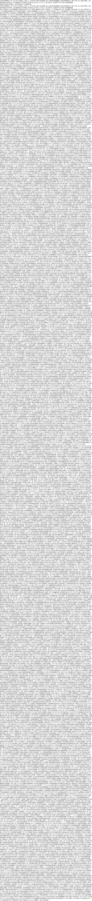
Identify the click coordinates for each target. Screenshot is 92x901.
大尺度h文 (15, 237)
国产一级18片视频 (80, 474)
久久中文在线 (54, 755)
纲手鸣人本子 (20, 147)
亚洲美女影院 (61, 228)
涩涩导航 (77, 717)
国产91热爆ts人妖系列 (30, 114)
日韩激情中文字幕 (49, 432)
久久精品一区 (18, 126)
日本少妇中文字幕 (72, 178)
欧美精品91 (31, 141)
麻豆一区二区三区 (75, 364)
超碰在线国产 (81, 467)
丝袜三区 (72, 101)
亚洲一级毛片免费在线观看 (74, 112)
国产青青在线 (58, 134)
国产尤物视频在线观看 (46, 70)
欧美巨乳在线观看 (54, 23)
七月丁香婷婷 (12, 498)
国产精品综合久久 (40, 72)
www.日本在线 (59, 536)
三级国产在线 (4, 655)
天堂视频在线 (82, 216)
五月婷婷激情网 (84, 569)
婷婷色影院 (49, 93)
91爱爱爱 (74, 49)
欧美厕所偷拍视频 (39, 862)
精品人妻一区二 (10, 479)
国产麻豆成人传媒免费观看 (42, 308)
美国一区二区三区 (16, 91)
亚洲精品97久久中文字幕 (30, 281)
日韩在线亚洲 (64, 194)
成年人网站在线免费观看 (30, 199)
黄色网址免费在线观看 (68, 105)
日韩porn (3, 708)
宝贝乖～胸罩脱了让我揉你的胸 (37, 658)
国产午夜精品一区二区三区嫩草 (73, 345)
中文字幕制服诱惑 (25, 679)
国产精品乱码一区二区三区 (69, 712)
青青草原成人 (26, 178)
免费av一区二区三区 (30, 23)
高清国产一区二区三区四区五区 (25, 140)
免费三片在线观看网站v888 (48, 225)
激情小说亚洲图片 (76, 832)
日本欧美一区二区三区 (40, 89)
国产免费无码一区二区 (82, 161)
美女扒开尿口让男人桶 (57, 51)
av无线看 (28, 289)
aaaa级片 (79, 524)
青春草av (66, 794)
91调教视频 (85, 660)
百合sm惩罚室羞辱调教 (31, 361)
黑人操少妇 (34, 178)
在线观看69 (32, 37)
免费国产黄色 (86, 536)
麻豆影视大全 (53, 206)
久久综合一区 (22, 601)
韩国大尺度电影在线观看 (63, 427)
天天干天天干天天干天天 (50, 792)
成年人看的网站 (31, 834)
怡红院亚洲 (16, 510)
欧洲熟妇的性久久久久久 (70, 56)
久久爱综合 (78, 194)
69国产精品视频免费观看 (8, 315)
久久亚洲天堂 (59, 96)
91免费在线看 (78, 545)
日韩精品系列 (6, 816)
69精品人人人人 (69, 795)
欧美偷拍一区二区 (43, 355)
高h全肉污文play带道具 (82, 190)
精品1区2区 (63, 526)
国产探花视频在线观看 (75, 811)
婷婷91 (73, 128)
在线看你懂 (40, 14)
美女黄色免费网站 (72, 696)
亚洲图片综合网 (39, 773)
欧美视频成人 (21, 68)
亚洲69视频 (22, 291)
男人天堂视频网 (58, 547)
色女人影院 (36, 623)
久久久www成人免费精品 (29, 368)
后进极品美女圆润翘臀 (71, 96)
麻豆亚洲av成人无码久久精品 (9, 121)
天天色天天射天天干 (15, 688)
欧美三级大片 (49, 261)
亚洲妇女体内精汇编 (34, 860)
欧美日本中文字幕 (53, 30)
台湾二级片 (58, 668)
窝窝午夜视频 (15, 576)
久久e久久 (64, 341)
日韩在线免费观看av (38, 307)
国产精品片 (63, 355)
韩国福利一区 (72, 868)
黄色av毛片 (8, 604)
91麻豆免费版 (52, 181)
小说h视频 (25, 37)
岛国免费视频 (45, 611)
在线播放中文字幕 (58, 472)
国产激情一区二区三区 (64, 352)
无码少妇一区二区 (37, 528)
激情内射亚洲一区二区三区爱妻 (31, 272)
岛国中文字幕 (61, 455)
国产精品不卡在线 (17, 562)
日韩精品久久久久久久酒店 (79, 30)
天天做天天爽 (48, 879)
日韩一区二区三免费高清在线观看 (12, 51)
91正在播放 (36, 524)
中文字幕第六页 (40, 100)
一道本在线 (30, 507)
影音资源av (81, 766)
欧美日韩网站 (79, 122)
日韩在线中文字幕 (83, 13)
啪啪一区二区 (78, 540)
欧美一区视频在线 (6, 267)
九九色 (46, 672)
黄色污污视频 (28, 665)
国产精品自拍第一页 (50, 352)
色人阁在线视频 (18, 23)
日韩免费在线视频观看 (85, 256)
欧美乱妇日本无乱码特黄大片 (42, 253)
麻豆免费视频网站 (33, 446)
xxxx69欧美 (73, 507)
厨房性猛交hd (38, 437)
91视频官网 (28, 616)
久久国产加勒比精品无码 (69, 147)
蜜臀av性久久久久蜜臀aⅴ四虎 (36, 568)
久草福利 (71, 616)
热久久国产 (59, 117)
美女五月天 (18, 729)
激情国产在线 (6, 204)
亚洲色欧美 (39, 301)
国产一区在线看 (18, 282)
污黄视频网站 (54, 178)
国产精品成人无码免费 (64, 543)
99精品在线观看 (87, 719)
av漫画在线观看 (79, 121)
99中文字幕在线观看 (48, 117)
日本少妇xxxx (74, 347)
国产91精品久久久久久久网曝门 (74, 359)
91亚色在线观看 (44, 731)
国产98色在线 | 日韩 (57, 385)
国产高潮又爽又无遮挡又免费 (29, 383)
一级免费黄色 (51, 804)
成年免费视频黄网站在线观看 (14, 710)
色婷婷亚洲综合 (39, 571)
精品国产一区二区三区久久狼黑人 (50, 642)
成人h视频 (23, 122)
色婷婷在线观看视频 (61, 465)
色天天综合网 (12, 56)
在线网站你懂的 (15, 615)
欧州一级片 (7, 769)
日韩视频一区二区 (18, 70)
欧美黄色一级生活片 (43, 411)
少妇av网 (75, 667)
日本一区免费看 (66, 9)
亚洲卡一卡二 (15, 806)
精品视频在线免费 (66, 660)
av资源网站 (24, 145)
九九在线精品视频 (40, 439)
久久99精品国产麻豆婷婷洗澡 (57, 141)
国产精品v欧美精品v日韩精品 (75, 308)
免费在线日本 (56, 514)
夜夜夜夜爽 (10, 86)
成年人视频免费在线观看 (16, 128)
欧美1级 (63, 23)
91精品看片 (74, 728)
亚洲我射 (81, 399)
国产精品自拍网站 (10, 93)
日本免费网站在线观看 (35, 670)
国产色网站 (60, 166)
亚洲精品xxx (66, 453)
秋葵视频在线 (22, 341)
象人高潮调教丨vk (46, 27)
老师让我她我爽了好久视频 (25, 110)
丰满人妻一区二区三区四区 (19, 48)
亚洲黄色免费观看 (76, 301)
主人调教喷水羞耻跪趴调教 (12, 77)
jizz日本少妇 (74, 11)
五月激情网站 (54, 114)
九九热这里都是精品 (53, 16)
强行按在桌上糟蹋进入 (40, 134)
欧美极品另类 (15, 679)
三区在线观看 (9, 535)
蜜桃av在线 (20, 564)
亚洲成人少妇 (50, 668)
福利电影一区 (57, 827)
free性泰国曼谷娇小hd (58, 322)
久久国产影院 (65, 451)
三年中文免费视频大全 (51, 67)
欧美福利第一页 (7, 35)
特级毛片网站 (13, 446)
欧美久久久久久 (68, 585)
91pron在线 (83, 126)
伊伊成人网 (74, 265)
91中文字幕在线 (21, 747)
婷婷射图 (74, 114)
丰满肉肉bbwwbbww (62, 538)
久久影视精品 (60, 112)
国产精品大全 (30, 82)
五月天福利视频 (17, 348)
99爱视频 (27, 265)
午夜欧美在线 (84, 437)
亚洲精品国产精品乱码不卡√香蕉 (53, 437)
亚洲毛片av (64, 856)
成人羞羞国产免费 (12, 168)
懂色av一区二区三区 (66, 331)
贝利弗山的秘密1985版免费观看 (25, 61)
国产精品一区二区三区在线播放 (53, 835)
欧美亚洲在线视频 (18, 444)
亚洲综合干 (12, 568)
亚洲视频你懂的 (15, 79)
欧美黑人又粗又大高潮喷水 (53, 288)
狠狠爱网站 (30, 747)
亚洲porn (8, 216)
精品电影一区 (71, 37)
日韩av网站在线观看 (15, 214)
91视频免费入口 (85, 241)
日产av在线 (10, 896)
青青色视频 (37, 510)
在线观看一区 (14, 124)
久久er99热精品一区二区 (76, 199)
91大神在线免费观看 (82, 439)
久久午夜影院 (23, 121)
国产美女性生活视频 (83, 21)
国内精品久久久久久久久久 (60, 312)
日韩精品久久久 (23, 155)
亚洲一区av (82, 731)
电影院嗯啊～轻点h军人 (54, 48)
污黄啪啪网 (4, 108)
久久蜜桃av (64, 886)
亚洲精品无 (67, 267)
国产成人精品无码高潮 (26, 161)
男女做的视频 (48, 529)
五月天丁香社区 (62, 733)
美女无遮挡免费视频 (15, 528)
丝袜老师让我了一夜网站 (48, 228)
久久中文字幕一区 (39, 148)
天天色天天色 (69, 270)
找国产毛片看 (59, 237)
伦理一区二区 (71, 84)
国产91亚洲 (80, 18)
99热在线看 (48, 340)
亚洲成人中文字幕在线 (69, 21)
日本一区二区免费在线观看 (36, 246)
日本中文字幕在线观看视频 (63, 204)
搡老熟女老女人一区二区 (30, 489)
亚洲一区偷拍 (37, 421)
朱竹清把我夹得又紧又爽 (35, 121)
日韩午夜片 (23, 708)
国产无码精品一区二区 (85, 239)
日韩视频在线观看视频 (16, 251)
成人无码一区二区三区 (64, 181)
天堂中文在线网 (87, 314)
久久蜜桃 (34, 771)
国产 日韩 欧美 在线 (15, 235)
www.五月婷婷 (28, 710)
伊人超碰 (45, 448)
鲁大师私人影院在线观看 (28, 275)
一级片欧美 (20, 279)
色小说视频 (11, 60)
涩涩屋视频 (82, 174)
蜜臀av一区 (37, 507)
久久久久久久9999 (79, 851)
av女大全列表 (25, 395)
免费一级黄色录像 (41, 141)
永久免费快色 (70, 39)
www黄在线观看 (7, 340)
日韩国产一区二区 (79, 270)
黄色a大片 (85, 656)
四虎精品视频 (36, 463)
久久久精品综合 (76, 611)
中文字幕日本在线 (43, 114)
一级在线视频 (41, 214)
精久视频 (8, 223)
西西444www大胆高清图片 (45, 482)
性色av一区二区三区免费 (16, 533)
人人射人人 (27, 484)
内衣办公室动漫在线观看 (23, 190)
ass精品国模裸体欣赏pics (37, 56)
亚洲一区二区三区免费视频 (46, 155)
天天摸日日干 (8, 256)
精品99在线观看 (44, 178)
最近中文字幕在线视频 (42, 675)
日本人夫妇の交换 (61, 86)
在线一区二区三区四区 (85, 361)
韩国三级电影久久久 (12, 708)
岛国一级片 (68, 496)
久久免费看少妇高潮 (72, 152)
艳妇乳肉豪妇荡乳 (60, 150)
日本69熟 (86, 597)
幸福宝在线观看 (39, 110)
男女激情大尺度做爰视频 (37, 468)
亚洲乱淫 (33, 301)
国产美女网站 (26, 211)
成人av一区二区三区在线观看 (71, 432)
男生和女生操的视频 (38, 35)
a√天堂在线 (65, 293)
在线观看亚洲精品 (25, 404)
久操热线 (16, 491)
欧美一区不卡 (38, 481)
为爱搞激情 (69, 552)
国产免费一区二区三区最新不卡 (81, 9)
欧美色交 (39, 98)
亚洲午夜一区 (51, 265)
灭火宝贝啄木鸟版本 (73, 187)
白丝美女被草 (62, 357)
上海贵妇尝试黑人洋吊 (71, 260)
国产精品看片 (45, 51)
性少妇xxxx (51, 822)
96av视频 (35, 531)
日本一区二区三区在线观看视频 (72, 738)
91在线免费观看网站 (32, 338)
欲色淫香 (17, 449)
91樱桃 (63, 634)
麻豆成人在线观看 (24, 293)
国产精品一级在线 (69, 397)
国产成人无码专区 (73, 27)
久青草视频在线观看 (39, 630)
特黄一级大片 (78, 757)
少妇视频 (50, 703)
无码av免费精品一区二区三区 (13, 174)
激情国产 (81, 529)
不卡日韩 (62, 14)
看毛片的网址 (69, 348)
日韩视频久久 (76, 448)
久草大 (71, 620)
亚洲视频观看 (35, 719)
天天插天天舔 (49, 420)
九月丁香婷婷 (35, 27)
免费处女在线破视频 (82, 827)
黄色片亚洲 (56, 606)
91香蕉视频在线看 (63, 461)
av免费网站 (64, 460)
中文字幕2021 (76, 136)
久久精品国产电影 (68, 662)
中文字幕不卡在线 (61, 439)
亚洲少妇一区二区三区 (27, 58)
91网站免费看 (20, 74)
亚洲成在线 (32, 583)
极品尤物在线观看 (5, 858)
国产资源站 (44, 662)
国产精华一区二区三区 (62, 35)
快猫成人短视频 (60, 491)
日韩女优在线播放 (73, 48)
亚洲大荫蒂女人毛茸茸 (26, 242)
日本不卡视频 (37, 117)
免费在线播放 (73, 107)
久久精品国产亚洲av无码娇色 (33, 119)
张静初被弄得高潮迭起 (73, 394)
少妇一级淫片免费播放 (27, 691)
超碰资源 (22, 675)
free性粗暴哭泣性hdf (54, 75)
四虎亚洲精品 (29, 209)
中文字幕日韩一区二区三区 (73, 625)
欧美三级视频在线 (80, 39)
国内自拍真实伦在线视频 (79, 863)
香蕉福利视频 (52, 300)
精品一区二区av (50, 21)
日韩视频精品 (78, 32)
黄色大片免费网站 (48, 96)
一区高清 (70, 328)
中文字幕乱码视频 (19, 300)
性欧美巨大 (3, 194)
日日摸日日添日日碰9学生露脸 (22, 35)
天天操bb (56, 54)
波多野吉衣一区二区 (59, 143)
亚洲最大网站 (22, 658)
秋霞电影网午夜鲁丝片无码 (40, 562)
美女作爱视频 (33, 682)
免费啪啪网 (22, 416)
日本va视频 (45, 729)
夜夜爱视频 (74, 164)
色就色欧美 (76, 790)
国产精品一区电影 (17, 216)
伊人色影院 (64, 764)
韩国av (31, 88)
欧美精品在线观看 (61, 328)
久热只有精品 (35, 625)
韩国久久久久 (39, 352)
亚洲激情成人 (24, 529)
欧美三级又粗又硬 (71, 220)
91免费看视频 (15, 804)
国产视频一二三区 (25, 768)
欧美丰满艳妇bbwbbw (35, 535)
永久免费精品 (50, 72)
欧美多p (64, 190)
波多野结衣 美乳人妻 (57, 580)
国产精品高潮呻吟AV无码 (84, 799)
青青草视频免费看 (21, 345)
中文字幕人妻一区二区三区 (10, 780)
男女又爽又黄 (68, 430)
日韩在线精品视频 (46, 458)
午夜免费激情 (82, 602)
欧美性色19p (16, 529)
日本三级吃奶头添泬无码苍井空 (45, 86)
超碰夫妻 (42, 686)
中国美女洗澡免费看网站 (67, 46)
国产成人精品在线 (8, 201)
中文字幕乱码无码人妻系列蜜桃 (38, 326)
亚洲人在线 (62, 830)
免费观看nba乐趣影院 (55, 585)
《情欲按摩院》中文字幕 (35, 345)
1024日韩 (89, 88)
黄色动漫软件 (74, 277)
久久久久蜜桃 (73, 460)
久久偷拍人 (65, 185)
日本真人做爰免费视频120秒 (34, 441)
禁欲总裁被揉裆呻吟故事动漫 (41, 444)
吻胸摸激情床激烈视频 (30, 467)
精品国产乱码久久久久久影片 (22, 173)
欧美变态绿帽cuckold (75, 656)
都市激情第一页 (56, 190)
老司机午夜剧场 (33, 357)
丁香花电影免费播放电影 (72, 89)
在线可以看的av (81, 828)
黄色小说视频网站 (39, 674)
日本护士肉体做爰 (50, 684)
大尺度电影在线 (86, 668)
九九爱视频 (71, 439)
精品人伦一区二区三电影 (15, 183)
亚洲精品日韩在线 (85, 20)
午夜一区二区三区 (12, 795)
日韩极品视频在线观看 (30, 335)
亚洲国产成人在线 (77, 261)
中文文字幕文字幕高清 (20, 225)
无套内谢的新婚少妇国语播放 (25, 375)
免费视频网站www (69, 70)
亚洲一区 (79, 108)
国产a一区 (30, 13)
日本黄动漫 (56, 27)
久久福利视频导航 (39, 893)
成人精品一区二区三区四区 (77, 575)
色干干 (25, 174)
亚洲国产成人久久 (37, 432)
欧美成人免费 (30, 675)
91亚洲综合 (8, 399)
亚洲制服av (69, 93)
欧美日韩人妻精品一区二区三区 (35, 74)
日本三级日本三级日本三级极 (25, 479)
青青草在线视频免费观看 (55, 658)
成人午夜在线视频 (47, 341)
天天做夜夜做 (73, 94)
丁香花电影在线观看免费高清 (14, 54)
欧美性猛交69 (21, 319)
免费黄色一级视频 (58, 242)
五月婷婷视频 (27, 214)
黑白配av (39, 416)
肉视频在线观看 (11, 458)
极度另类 (53, 42)
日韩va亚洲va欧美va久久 (39, 540)
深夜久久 (18, 569)
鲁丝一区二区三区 (38, 656)
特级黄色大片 (54, 187)
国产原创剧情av (8, 508)
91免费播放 (87, 181)
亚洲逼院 (41, 60)
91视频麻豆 (23, 298)
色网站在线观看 (51, 778)
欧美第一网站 (80, 143)
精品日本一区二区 (51, 702)
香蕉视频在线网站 (64, 114)
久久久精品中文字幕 (8, 147)
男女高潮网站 (19, 606)
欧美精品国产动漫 (51, 368)
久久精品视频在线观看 (24, 458)
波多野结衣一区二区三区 (28, 150)
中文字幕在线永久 (43, 655)
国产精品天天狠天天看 (27, 274)
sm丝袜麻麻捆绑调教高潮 (41, 602)
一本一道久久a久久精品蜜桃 (27, 284)
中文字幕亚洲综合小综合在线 (73, 314)
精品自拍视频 (13, 618)
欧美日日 (4, 355)
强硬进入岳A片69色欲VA (78, 366)
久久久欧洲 (31, 9)
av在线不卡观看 (71, 25)
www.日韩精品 (48, 345)
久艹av (72, 707)
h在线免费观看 (8, 335)
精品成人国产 (77, 846)
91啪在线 (14, 364)
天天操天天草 (11, 41)
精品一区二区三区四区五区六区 (64, 268)
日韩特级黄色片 (27, 757)
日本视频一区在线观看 (72, 51)
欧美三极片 (56, 754)
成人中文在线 (13, 98)
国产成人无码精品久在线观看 (54, 635)
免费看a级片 (38, 634)
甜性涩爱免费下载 (41, 822)
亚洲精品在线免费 (63, 347)
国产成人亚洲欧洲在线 (53, 856)
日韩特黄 (77, 458)
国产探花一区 (64, 54)
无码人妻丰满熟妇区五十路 (52, 460)
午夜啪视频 (11, 865)
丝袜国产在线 (8, 39)
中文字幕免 (50, 512)
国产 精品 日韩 (21, 681)
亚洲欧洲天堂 (29, 498)
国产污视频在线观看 (23, 721)
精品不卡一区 (44, 442)
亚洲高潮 (28, 331)
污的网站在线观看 (41, 166)
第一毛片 (66, 63)
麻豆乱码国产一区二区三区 (21, 256)
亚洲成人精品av (58, 345)
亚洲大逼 (47, 197)
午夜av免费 (6, 394)
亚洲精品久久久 (48, 143)
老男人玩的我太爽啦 (21, 592)
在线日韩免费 (42, 512)
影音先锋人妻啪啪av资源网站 (35, 766)
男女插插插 (49, 415)
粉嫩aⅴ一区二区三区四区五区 (59, 548)
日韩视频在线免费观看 (81, 328)
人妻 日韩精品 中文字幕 (68, 401)
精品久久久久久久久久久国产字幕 (70, 16)
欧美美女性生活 (62, 409)
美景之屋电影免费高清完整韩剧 (64, 512)
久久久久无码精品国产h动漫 (33, 96)
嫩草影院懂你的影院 (83, 284)
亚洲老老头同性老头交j (7, 844)
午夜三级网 (55, 575)
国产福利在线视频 (41, 851)
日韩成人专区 (42, 489)
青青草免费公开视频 (24, 402)
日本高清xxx (85, 514)
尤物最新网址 (87, 157)
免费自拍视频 (5, 124)
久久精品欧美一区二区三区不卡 (25, 166)
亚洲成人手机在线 (21, 192)
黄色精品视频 (56, 637)
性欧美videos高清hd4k (22, 277)
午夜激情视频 (53, 783)
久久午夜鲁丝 (23, 244)
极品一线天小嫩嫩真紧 (52, 592)
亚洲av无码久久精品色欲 (79, 622)
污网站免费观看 (62, 456)
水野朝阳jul (74, 874)
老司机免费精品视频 (66, 648)
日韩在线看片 (8, 282)
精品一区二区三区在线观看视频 (33, 112)
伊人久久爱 (45, 371)
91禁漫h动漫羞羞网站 (52, 842)
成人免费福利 (14, 409)
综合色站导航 (82, 844)
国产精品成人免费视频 (73, 23)
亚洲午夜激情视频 (21, 543)
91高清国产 (85, 134)
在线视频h (76, 169)
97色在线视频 (9, 274)
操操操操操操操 (28, 896)
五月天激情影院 (40, 668)
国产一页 (13, 286)
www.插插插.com (75, 862)
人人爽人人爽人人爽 (63, 707)
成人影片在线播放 (69, 307)
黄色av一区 (52, 522)
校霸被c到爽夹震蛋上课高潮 (77, 201)
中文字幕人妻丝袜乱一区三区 (10, 258)
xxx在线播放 (22, 555)
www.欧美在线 (63, 755)
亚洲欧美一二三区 (49, 145)
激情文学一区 (79, 616)
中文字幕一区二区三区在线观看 (58, 176)
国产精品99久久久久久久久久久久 (36, 317)
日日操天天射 (9, 630)
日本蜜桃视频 (69, 540)
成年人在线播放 (19, 209)
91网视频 (79, 286)
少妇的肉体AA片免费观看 (50, 126)
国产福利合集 (57, 627)
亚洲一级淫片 (24, 750)
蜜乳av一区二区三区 (14, 599)
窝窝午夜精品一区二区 (19, 378)
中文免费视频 (32, 136)
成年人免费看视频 (33, 620)
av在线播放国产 (13, 495)
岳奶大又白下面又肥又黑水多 (59, 199)
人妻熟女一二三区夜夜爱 (52, 9)
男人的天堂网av (26, 599)
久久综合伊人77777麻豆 (15, 755)
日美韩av (45, 53)
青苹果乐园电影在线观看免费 (9, 453)
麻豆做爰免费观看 (8, 126)
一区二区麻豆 (34, 648)
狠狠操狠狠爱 (46, 235)
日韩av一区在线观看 (49, 416)
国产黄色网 (37, 152)
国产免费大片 (18, 335)
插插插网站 (69, 688)
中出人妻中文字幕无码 (51, 14)
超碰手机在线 (61, 58)
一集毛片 (87, 501)
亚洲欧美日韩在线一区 (27, 806)
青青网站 (3, 385)
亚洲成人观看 (41, 25)
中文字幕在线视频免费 (7, 21)
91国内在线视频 (86, 89)
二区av (34, 404)
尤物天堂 (18, 333)
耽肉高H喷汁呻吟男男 (40, 809)
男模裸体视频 (47, 169)
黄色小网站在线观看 (20, 133)
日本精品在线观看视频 (70, 254)
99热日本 (50, 39)
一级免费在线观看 (66, 748)
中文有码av (75, 310)
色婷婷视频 (8, 575)
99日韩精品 (75, 305)
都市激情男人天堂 (10, 53)
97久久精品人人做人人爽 (80, 117)
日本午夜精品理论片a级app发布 (52, 738)
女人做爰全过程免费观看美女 (21, 380)
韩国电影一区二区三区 (9, 583)
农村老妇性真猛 (53, 583)
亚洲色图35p (71, 300)
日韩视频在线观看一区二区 (52, 168)
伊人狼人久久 (82, 129)
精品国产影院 (84, 326)
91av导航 (16, 206)
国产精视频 (49, 63)
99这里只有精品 (60, 53)
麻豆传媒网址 (82, 72)
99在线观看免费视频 (52, 376)
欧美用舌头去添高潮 (65, 790)
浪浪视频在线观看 (29, 434)
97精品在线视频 (41, 456)
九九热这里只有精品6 (62, 65)
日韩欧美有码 (73, 420)
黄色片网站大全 (54, 562)
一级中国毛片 (55, 331)
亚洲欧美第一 (10, 166)
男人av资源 (23, 731)
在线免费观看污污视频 (56, 397)
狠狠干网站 (16, 301)
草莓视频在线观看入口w (24, 418)
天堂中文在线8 (54, 355)
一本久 (25, 91)
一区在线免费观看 (32, 519)
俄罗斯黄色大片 (73, 239)
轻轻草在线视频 (47, 242)
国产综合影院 (50, 35)
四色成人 (55, 434)
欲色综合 (25, 394)
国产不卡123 (82, 296)
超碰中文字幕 (56, 263)
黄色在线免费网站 (59, 93)
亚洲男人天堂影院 (12, 213)
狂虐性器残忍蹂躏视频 (16, 119)
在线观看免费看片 (86, 455)
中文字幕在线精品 (51, 321)
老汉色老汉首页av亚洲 (61, 211)
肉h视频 (9, 837)
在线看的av (42, 886)
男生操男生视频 (23, 321)
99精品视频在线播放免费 (57, 394)
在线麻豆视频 (43, 305)
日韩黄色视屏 (29, 21)
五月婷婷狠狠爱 (33, 477)
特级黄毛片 (45, 496)
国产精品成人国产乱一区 (28, 411)
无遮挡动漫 (85, 804)
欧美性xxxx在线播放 (69, 286)
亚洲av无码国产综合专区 (9, 578)
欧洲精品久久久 (55, 197)
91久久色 (67, 343)
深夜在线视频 (71, 141)
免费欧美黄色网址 (12, 321)
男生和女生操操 (14, 122)
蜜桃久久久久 (15, 63)
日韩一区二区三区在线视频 (36, 124)
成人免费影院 (87, 870)
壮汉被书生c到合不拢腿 (44, 136)
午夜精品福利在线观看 (51, 425)
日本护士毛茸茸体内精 (21, 722)
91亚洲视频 (47, 788)
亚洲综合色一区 (17, 157)
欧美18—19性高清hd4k (7, 736)
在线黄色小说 (75, 241)
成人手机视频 (15, 785)
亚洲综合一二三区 (25, 531)
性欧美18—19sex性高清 (25, 578)
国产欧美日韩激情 (56, 555)
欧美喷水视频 (47, 535)
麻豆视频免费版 (14, 675)
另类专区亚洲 (36, 458)
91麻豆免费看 (6, 46)
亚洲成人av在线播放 (30, 25)
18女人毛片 (65, 13)
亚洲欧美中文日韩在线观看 (76, 333)
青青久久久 (33, 93)
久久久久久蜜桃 (53, 296)
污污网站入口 (70, 893)
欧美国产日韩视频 (31, 60)
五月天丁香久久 (13, 658)
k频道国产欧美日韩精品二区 (69, 248)
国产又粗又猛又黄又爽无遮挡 (14, 220)
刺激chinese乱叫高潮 (64, 138)
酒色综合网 (53, 602)
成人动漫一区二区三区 (15, 84)
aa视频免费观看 (69, 535)
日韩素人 (12, 89)
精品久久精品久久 (22, 56)
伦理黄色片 (59, 416)
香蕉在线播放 (78, 632)
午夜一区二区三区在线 (58, 369)
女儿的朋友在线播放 (77, 282)
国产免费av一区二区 (78, 208)
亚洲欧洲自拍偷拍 (75, 451)
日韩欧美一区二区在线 (19, 769)
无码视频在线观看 (16, 270)
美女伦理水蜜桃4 (39, 806)
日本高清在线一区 (81, 46)
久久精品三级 (46, 775)
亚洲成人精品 (81, 54)
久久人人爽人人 (82, 232)
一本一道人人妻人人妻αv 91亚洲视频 (62, 663)
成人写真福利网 (73, 216)
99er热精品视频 (87, 286)
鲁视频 (89, 114)
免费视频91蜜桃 (25, 248)
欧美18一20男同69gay (31, 470)
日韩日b (46, 260)
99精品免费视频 (67, 484)
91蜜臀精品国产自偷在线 (18, 519)
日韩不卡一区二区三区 (25, 488)
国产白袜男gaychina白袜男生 (78, 209)
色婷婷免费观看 (54, 380)
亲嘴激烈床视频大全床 (68, 695)
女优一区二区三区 (51, 230)
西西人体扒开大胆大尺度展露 (53, 383)
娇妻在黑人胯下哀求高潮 (64, 202)
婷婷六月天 (49, 232)
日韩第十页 (48, 608)
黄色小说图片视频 (70, 251)
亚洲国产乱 (16, 691)
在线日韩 (21, 164)
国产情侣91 (43, 736)
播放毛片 (32, 851)
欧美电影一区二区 (47, 362)
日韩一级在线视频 (46, 463)
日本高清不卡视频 (28, 84)
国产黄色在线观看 (68, 802)
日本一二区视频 (23, 453)
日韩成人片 (53, 37)
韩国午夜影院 (50, 568)
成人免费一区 (70, 898)
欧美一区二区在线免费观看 (38, 430)
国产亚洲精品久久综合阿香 (37, 415)
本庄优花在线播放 (31, 550)
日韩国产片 (23, 159)
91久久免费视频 (79, 792)
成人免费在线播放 (18, 401)
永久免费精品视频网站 (53, 468)
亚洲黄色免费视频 (79, 724)
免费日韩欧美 (4, 684)
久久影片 (50, 505)
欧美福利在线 (4, 98)
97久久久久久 (70, 58)
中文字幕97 (65, 780)
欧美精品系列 (39, 188)
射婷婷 (3, 208)
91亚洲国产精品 (38, 260)
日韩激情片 (42, 856)
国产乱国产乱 (79, 124)
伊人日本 (45, 206)
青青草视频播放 (31, 263)
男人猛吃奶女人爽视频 (7, 425)
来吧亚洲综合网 (30, 164)
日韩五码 (58, 147)
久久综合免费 (67, 644)
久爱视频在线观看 (30, 354)
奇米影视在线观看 (64, 30)
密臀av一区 (23, 176)
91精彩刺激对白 (83, 449)
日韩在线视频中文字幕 (23, 385)
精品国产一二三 (42, 785)
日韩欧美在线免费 (42, 508)
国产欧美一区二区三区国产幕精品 (53, 88)
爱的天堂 (74, 822)
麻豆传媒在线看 (74, 185)
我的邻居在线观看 (42, 841)
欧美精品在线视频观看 (72, 508)
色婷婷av (58, 72)
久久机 (65, 134)
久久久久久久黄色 (44, 11)
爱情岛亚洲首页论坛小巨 (52, 154)
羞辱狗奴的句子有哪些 (56, 872)
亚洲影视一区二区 (84, 682)
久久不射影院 (80, 710)
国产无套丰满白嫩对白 (23, 49)
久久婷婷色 (12, 187)
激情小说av (84, 288)
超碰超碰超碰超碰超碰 (40, 181)
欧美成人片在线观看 (59, 336)
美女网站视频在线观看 (20, 141)
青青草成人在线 (71, 61)
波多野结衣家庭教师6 (78, 168)
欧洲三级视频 (82, 94)
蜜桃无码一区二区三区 (11, 387)
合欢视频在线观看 (67, 180)
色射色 (24, 143)
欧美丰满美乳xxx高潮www (22, 249)
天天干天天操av (51, 802)
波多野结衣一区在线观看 (55, 49)
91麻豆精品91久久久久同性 (34, 788)
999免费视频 (74, 13)
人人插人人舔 (40, 61)
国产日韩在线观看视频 (59, 816)
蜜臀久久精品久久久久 (67, 681)
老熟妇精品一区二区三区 (8, 418)
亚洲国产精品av (5, 91)
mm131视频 (40, 254)
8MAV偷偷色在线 (43, 771)
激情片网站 (10, 641)
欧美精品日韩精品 (83, 220)
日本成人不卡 (87, 159)
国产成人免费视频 (13, 768)
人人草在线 (40, 67)
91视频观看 (32, 420)
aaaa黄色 (28, 644)
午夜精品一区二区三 (63, 364)
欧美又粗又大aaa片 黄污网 (70, 272)
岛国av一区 (87, 261)
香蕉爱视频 (65, 719)
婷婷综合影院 (30, 376)
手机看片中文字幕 (29, 251)
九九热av (6, 34)
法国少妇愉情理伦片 (27, 115)
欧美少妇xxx (57, 20)
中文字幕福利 (57, 773)
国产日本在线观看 (37, 303)
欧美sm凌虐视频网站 (26, 501)
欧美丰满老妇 (6, 566)
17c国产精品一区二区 (63, 674)
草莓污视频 (78, 150)
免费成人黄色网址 (64, 162)
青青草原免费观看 (33, 133)
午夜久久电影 (83, 272)
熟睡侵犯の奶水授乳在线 (62, 766)
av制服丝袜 (79, 815)
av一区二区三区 (53, 597)
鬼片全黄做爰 (40, 434)
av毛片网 (51, 326)
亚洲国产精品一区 (71, 406)
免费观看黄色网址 (55, 411)
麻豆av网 (76, 326)
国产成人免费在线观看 (22, 801)
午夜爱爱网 (29, 291)
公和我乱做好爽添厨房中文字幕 (12, 674)
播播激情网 (78, 608)
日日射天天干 (29, 712)
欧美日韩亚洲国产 (78, 500)
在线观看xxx (82, 11)
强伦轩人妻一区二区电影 (12, 295)
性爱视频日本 (5, 89)
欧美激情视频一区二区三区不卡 (26, 187)
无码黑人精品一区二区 (29, 482)
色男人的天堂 (15, 531)
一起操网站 (76, 371)
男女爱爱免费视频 (59, 39)
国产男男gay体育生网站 (84, 162)
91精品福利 (67, 136)
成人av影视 (48, 79)
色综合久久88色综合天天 (26, 268)
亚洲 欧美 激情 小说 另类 (80, 204)
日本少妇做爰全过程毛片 (11, 788)
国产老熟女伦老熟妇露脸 (32, 131)
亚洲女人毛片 (76, 281)
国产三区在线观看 (18, 635)
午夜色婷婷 (6, 373)
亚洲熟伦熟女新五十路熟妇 (17, 263)
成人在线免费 (26, 521)
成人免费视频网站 (52, 282)
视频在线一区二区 (39, 115)
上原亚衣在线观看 (55, 371)
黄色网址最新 (83, 702)
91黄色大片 (49, 388)
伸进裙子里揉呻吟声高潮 (69, 482)
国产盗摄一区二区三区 (12, 415)
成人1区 (19, 202)
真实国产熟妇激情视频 (23, 717)
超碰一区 (80, 251)
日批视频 (50, 698)
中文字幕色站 (10, 609)
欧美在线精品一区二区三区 (67, 726)
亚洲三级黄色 (54, 477)
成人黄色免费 (50, 234)
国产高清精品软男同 (15, 37)
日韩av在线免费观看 (27, 77)
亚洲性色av (84, 475)
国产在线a (75, 138)
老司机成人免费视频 (42, 660)
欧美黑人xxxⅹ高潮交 (51, 246)
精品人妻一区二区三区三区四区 (44, 84)
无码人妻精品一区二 (83, 103)
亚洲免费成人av (39, 209)
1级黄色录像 (9, 889)
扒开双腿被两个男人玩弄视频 (67, 799)
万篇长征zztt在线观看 (20, 180)
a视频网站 (11, 368)
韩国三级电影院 (32, 91)
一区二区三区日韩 (86, 653)
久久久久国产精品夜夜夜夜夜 (64, 528)
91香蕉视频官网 (33, 159)
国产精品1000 (56, 218)
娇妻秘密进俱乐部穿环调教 (13, 281)
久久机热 (5, 84)
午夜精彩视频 (53, 461)
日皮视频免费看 (38, 208)
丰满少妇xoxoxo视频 (81, 479)
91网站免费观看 (83, 155)
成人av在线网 (12, 279)
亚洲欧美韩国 (53, 366)
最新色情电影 (29, 695)
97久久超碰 (54, 581)
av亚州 (78, 84)
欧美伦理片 (74, 686)
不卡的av (46, 279)
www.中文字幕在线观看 (33, 759)
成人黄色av (12, 195)
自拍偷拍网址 (13, 808)
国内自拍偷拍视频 (14, 275)
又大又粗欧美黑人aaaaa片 (65, 858)
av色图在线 (10, 44)
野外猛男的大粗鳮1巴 (51, 571)
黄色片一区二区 (29, 220)
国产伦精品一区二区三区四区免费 (79, 312)
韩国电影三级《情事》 (79, 373)
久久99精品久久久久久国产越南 (52, 28)
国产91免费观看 (52, 651)
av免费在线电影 (50, 536)
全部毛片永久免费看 (29, 103)
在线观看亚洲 (29, 835)
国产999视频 (14, 34)
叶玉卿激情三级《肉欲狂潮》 (80, 42)
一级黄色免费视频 (20, 388)
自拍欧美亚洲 (72, 409)
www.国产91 (37, 868)
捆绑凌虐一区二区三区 (7, 538)
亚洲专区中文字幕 (55, 213)
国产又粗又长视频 (44, 199)
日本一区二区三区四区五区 (45, 150)
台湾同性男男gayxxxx (73, 455)
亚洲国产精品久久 (75, 82)
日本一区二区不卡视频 (82, 395)
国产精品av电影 (21, 82)
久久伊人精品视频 (28, 171)
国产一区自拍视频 (18, 354)
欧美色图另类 (38, 88)
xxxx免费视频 (57, 848)
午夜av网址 (23, 780)
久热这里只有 (35, 642)
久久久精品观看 (15, 145)
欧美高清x (61, 32)
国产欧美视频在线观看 (11, 693)
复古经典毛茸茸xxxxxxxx (68, 18)
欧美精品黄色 (52, 166)
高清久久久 (79, 131)
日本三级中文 (4, 254)
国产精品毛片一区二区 (82, 834)
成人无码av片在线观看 (84, 488)
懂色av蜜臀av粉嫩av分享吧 (25, 371)
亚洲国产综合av (33, 832)
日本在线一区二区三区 (15, 211)
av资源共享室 (71, 86)
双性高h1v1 (57, 703)
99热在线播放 (32, 559)
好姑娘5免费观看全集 (24, 75)
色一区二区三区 (24, 258)
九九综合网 (61, 705)
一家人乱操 (56, 79)
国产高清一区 (61, 736)
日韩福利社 (76, 44)
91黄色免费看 (33, 48)
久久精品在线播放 (81, 823)
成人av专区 (48, 434)
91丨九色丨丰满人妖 (28, 169)
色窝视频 (5, 110)
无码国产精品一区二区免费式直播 (79, 538)
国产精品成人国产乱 (47, 849)
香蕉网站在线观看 (50, 865)
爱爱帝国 (41, 609)
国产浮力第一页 (24, 206)
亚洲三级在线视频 (12, 288)
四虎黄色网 (52, 333)
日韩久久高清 (28, 656)
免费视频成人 (31, 267)
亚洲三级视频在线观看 (17, 526)
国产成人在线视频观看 (49, 510)
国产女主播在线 (62, 519)
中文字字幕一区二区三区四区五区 (59, 223)
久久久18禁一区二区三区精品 (18, 254)
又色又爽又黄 (6, 336)
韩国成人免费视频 (58, 430)
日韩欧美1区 (4, 616)
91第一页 (37, 696)
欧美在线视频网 (40, 157)
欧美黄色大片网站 (64, 282)
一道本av (25, 348)
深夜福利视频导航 (81, 274)
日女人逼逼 (12, 517)
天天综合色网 (37, 641)
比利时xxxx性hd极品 (52, 115)
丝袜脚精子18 (61, 865)
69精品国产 (7, 27)
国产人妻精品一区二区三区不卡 (43, 20)
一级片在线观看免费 (80, 335)
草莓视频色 (75, 785)
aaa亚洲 (47, 832)
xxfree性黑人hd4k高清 (27, 100)
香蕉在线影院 (80, 319)
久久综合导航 (24, 138)
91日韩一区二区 (17, 522)
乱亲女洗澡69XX (23, 364)
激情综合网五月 (10, 328)
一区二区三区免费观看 (70, 658)
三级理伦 (60, 802)
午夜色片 (64, 159)
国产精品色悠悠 (48, 303)
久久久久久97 (13, 155)
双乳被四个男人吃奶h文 (47, 204)
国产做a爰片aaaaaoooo (47, 249)
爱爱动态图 (16, 588)
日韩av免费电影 (85, 785)
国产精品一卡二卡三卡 (43, 42)
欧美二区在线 (17, 329)
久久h (64, 653)
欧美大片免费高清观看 (9, 107)
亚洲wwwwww (74, 174)
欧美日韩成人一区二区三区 (24, 421)
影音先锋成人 (50, 157)
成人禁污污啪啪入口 (57, 270)
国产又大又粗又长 (26, 81)
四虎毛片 (18, 368)
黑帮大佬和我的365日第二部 (52, 185)
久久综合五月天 (23, 154)
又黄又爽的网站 (17, 171)
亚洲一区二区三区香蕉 (50, 435)
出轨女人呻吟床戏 (86, 192)
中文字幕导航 (81, 555)
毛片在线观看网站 (72, 380)
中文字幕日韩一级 (29, 194)
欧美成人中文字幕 (50, 543)
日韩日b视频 (34, 380)
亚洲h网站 (14, 336)
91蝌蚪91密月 (55, 390)
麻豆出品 (33, 667)
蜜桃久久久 (44, 366)
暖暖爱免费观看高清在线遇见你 (22, 20)
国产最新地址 (57, 505)
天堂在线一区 (37, 505)
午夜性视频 (32, 794)
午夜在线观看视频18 (77, 362)
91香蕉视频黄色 (10, 49)
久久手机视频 (38, 745)
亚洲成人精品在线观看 (79, 352)
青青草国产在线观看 (84, 481)
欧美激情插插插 (19, 21)
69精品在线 (56, 248)
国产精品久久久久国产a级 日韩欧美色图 (33, 232)
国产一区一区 (79, 340)
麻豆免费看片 (41, 564)
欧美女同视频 (65, 34)
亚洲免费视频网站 (37, 413)
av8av (2, 256)
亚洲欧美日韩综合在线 (12, 136)
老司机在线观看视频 (22, 848)
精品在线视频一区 (73, 465)
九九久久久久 (53, 895)
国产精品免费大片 (64, 126)
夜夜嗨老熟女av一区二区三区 (53, 453)
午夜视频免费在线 (9, 543)
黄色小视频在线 (6, 161)
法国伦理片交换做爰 (20, 448)
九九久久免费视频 (80, 279)
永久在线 (53, 707)
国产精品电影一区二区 (30, 609)
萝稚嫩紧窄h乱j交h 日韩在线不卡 (39, 46)
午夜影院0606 (81, 86)
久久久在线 (18, 435)
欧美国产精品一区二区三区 (17, 740)
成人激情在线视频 (26, 295)
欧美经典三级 (22, 825)
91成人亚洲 (74, 77)
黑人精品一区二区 (39, 896)
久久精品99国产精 (5, 900)
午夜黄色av (10, 133)
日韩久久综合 (41, 234)
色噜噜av (82, 860)
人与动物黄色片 (54, 338)
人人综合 (12, 848)
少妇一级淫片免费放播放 (33, 663)
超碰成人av (40, 855)
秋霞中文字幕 (43, 357)
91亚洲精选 (87, 267)
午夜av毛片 (28, 524)
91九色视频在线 (72, 195)
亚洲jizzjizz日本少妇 (64, 310)
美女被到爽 (45, 507)
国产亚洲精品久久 (25, 463)
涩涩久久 (55, 458)
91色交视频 (82, 675)
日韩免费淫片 (42, 48)
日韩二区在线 (62, 37)
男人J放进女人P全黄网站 (21, 185)
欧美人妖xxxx (17, 515)
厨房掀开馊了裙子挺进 (84, 684)
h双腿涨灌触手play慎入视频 (15, 437)
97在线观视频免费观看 (40, 39)
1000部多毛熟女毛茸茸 (50, 195)
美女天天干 (33, 324)
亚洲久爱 (46, 484)
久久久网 (71, 194)
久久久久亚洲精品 (77, 267)
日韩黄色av (75, 486)
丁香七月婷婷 (51, 475)
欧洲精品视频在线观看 (64, 515)
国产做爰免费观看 (24, 667)
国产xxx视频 (10, 442)
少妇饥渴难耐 (42, 30)
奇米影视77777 (12, 601)
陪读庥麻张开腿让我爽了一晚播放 (60, 622)
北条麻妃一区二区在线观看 (54, 343)
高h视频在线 (64, 420)
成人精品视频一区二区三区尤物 (12, 227)
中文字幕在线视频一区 (33, 769)
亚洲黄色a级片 (12, 341)
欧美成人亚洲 (55, 188)
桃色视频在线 (85, 496)
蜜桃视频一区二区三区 (72, 171)
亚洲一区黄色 (87, 100)
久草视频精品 (21, 286)
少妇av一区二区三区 (62, 82)
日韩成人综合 (63, 415)
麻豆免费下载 (43, 406)
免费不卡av (86, 253)
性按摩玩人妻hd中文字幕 (75, 157)
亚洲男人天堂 (40, 284)
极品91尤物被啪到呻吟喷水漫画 (31, 235)
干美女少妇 (11, 296)
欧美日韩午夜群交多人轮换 (22, 303)
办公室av (32, 138)
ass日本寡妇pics (13, 416)
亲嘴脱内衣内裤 (29, 606)
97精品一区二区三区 (68, 557)
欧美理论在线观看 (31, 286)
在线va (10, 715)
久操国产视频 (60, 475)
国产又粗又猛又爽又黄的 (39, 474)
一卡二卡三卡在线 (84, 96)
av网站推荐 (75, 244)
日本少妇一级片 (46, 190)
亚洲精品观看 (35, 401)
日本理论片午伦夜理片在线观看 (48, 68)
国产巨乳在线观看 (68, 395)
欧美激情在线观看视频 (58, 235)
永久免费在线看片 (30, 742)
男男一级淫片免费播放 (71, 547)
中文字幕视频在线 (78, 889)
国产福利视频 (13, 524)
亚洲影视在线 (82, 822)
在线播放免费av (64, 571)
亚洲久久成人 (31, 359)
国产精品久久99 (11, 700)
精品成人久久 (16, 72)
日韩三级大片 (28, 748)
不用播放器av (64, 655)
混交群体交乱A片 (49, 891)
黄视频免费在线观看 (30, 698)
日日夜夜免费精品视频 (27, 63)
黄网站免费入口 (20, 60)
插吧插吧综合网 (31, 875)
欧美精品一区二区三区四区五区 (13, 265)
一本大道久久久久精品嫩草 (77, 477)
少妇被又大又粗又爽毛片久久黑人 (60, 128)
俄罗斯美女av (49, 192)
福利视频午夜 (74, 126)
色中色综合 (41, 244)
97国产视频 (48, 609)
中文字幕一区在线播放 (19, 855)
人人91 (29, 108)
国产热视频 (62, 122)
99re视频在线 (37, 449)
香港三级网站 (39, 761)
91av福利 (32, 797)
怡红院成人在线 (80, 576)
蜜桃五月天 (83, 458)
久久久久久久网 (63, 256)
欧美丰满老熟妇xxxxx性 (53, 81)
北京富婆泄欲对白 (67, 20)
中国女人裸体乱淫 (29, 98)
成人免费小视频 (43, 557)
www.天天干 (51, 689)
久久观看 (50, 134)
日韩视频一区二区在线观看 (83, 119)
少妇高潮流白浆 (44, 159)
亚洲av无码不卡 (63, 651)
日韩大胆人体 (34, 105)
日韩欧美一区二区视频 (35, 28)
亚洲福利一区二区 (77, 253)
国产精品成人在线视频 (44, 708)
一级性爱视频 (39, 672)
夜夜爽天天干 (80, 105)
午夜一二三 (74, 766)
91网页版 (28, 228)
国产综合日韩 (45, 131)
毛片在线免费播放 (12, 622)
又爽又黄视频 (46, 663)
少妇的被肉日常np (50, 515)
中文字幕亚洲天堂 (70, 488)
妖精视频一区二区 (28, 481)
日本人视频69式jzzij (42, 333)
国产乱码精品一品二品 (33, 322)
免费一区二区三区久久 (39, 599)
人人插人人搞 (4, 848)
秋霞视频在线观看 (41, 703)
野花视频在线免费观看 (20, 475)
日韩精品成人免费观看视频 (18, 13)
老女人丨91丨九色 (51, 409)
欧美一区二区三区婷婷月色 (56, 89)
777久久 (23, 338)
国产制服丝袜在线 (39, 63)
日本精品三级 (26, 515)
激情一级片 (63, 27)
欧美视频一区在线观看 (19, 267)
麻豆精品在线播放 (12, 815)
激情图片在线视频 (60, 84)
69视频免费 (4, 159)
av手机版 (9, 173)
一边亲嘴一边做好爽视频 (79, 79)
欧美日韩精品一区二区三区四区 (72, 28)
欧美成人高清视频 (42, 176)
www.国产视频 (87, 632)
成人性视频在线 (59, 227)
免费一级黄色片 (27, 270)
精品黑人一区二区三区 (44, 514)
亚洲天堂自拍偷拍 (65, 373)
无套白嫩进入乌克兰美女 (27, 754)
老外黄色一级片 (65, 350)
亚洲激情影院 (19, 194)
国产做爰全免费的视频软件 (14, 25)
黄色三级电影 (35, 256)
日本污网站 (69, 630)
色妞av (66, 820)
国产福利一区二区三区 (16, 581)
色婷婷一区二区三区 (53, 541)
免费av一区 (35, 329)
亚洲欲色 (73, 162)
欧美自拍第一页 (40, 376)
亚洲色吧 (74, 677)
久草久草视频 (28, 54)
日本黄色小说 (85, 317)
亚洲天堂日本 (32, 254)
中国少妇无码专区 (81, 60)
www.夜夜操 (7, 348)
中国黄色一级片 (73, 740)
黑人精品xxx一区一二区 (62, 164)
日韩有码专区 (51, 317)
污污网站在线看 (57, 700)
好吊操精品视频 (14, 684)
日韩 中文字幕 (24, 468)
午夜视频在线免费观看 (64, 244)
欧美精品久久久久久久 (34, 341)
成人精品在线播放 (29, 282)
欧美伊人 (28, 279)
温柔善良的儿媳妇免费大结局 (23, 641)
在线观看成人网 (34, 743)
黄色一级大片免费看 (56, 731)
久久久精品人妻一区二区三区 (24, 296)
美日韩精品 (21, 204)
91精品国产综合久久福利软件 (83, 867)
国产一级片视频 (44, 380)
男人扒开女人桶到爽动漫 (14, 218)
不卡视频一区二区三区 (66, 458)
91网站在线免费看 (13, 501)
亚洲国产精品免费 (74, 764)
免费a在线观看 (65, 277)
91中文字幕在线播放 (69, 823)
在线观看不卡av (34, 639)
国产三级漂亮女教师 (19, 11)
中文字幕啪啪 (67, 623)
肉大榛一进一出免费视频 (52, 74)
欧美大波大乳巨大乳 (26, 312)
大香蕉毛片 (88, 265)
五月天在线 (3, 183)
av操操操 (64, 239)
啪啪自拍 (70, 879)
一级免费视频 (26, 528)
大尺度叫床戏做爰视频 (72, 242)
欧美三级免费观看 (50, 254)
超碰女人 (30, 253)
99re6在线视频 (69, 166)
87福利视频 (67, 362)
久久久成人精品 (82, 700)
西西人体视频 (12, 406)
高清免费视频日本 (17, 181)
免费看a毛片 (57, 839)
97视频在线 (18, 117)
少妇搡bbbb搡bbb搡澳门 (29, 628)
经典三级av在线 (27, 117)
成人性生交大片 (53, 91)
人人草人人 (41, 368)
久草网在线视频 (74, 548)
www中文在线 (61, 152)
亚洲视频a (16, 248)
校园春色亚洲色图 (38, 590)
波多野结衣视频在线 (54, 524)
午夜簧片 (76, 569)
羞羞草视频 (11, 194)
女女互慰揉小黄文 (18, 738)
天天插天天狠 (71, 519)
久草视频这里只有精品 (26, 16)
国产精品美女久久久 (40, 220)
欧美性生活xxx (48, 54)
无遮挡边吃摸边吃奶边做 (78, 350)
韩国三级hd (40, 420)
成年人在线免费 (5, 679)
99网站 (72, 340)
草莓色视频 (88, 362)
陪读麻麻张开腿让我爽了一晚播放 (72, 75)
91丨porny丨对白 (40, 388)
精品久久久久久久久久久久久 (9, 164)
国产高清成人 (38, 161)
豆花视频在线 (4, 860)
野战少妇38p (78, 268)
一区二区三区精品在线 (12, 608)
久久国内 (69, 378)
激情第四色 (62, 246)
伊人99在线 (81, 460)
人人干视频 (57, 498)
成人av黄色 (23, 136)
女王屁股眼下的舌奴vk (66, 173)
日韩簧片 (81, 265)
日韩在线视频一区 (47, 641)
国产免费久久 (62, 98)
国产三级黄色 (4, 9)
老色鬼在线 (14, 161)
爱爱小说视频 (71, 434)
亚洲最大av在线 (31, 837)
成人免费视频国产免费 (77, 34)
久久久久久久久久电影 (24, 540)
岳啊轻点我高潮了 (80, 662)
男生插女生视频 (51, 221)
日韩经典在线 (23, 288)
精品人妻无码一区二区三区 (20, 88)
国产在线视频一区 (24, 686)
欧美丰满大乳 (43, 373)
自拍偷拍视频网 (66, 611)
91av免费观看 (21, 827)
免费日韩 (58, 432)
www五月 (24, 381)
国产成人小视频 (75, 63)
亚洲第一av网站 (36, 775)
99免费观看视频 (43, 223)
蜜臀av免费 (69, 510)
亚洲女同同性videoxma (53, 350)
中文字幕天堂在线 (78, 425)
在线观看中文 (26, 329)
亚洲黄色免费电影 (51, 455)
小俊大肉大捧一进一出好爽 (20, 230)
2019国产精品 (57, 644)
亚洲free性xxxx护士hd (85, 107)
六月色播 (31, 844)
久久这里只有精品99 (22, 41)
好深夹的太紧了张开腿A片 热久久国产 (17, 420)
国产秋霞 (18, 307)
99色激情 (70, 632)
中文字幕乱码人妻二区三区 (57, 406)
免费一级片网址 (83, 254)
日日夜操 (51, 486)
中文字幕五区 (37, 792)
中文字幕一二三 (21, 886)
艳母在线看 (11, 375)
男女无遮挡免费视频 (80, 93)
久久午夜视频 (69, 672)
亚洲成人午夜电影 (54, 18)
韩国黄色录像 (62, 300)
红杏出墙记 (33, 258)
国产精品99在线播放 (52, 124)
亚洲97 (50, 430)
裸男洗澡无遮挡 (65, 232)
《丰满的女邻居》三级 (46, 329)
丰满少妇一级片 (49, 301)
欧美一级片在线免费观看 (31, 764)
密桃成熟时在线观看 (30, 14)
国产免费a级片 (61, 230)
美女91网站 (61, 321)
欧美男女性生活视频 (71, 529)
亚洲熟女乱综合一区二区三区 (69, 592)
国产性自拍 (37, 371)
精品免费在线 (9, 303)
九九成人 (5, 528)
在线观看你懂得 (17, 199)
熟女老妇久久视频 (19, 376)
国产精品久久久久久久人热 (75, 733)
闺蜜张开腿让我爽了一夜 (55, 295)
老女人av (17, 771)
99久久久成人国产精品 (32, 533)
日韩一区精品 (23, 446)
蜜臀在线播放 (63, 477)
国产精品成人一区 (43, 324)
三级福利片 (16, 340)
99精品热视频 (18, 465)
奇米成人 (11, 656)
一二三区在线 (45, 815)
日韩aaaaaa (82, 138)
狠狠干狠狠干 (54, 174)
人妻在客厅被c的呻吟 (28, 333)
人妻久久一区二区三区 (8, 333)
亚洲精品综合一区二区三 (47, 133)
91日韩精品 (63, 361)
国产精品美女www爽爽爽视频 (15, 695)
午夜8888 (3, 288)
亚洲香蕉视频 (20, 289)
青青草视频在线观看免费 (54, 623)
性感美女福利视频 (14, 468)
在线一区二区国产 (33, 731)
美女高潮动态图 (80, 533)
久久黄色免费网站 (23, 197)
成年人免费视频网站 (54, 129)
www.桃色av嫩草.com (49, 421)
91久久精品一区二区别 (45, 827)
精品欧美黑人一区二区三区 (52, 208)
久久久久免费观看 (28, 218)
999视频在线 (77, 729)
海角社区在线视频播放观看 (44, 569)
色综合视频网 (25, 301)
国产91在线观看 (53, 726)
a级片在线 (57, 105)
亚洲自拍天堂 (67, 761)
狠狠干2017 (48, 101)
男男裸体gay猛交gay (53, 361)
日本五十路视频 (14, 731)
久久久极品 (43, 256)
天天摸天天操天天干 (20, 508)
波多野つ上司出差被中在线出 (13, 548)
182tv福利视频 (65, 759)
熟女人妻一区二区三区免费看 (62, 882)
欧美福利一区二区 (24, 34)
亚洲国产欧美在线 (43, 128)
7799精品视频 (28, 496)
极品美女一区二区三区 (58, 708)
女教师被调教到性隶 (40, 13)
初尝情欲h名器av (22, 53)
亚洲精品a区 (43, 726)
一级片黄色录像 (73, 361)
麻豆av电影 (20, 498)
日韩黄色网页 (76, 288)
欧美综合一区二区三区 (45, 601)
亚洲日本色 (78, 70)
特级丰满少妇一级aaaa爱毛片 (42, 312)
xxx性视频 (14, 851)
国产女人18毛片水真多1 (20, 239)
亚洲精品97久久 (81, 695)
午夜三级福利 (13, 197)
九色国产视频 (85, 441)
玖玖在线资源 (73, 684)
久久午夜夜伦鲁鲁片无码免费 (31, 548)
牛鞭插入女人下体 (74, 714)
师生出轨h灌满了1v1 (45, 392)
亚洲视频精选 (82, 507)
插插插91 (59, 778)
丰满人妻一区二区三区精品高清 (60, 825)
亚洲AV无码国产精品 (17, 496)
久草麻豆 (31, 53)
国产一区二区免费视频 (72, 227)
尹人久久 (16, 176)
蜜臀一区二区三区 (45, 637)
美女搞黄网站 (63, 376)
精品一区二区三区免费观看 (60, 201)
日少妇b (63, 606)
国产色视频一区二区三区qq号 (64, 745)
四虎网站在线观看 (42, 315)
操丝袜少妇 (25, 735)
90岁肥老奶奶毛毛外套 (37, 340)
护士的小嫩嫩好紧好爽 (46, 211)
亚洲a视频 (35, 714)
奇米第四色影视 (19, 30)
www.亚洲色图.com (76, 343)
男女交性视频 (21, 663)
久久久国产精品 (30, 761)
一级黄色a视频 (19, 470)
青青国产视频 (52, 519)
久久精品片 (4, 235)
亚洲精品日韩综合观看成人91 (75, 53)
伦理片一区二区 (60, 630)
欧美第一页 (71, 190)
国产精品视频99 (70, 715)
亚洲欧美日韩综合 (56, 335)
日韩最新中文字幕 (22, 561)
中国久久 (9, 70)
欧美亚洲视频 (67, 117)
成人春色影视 (33, 155)
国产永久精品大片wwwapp (19, 477)
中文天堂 (20, 103)
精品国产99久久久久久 (26, 208)
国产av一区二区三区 (60, 870)
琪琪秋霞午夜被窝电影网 (69, 877)
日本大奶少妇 (8, 790)
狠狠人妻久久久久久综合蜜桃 (72, 778)
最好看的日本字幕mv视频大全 (46, 275)
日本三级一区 (15, 783)
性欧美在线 (40, 742)
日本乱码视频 (40, 797)
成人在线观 (47, 201)
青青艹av (13, 371)
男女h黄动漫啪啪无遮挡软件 (67, 103)
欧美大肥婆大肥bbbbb (57, 795)
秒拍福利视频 (73, 35)
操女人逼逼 (79, 397)
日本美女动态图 (49, 60)
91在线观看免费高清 (85, 354)
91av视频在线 (4, 759)
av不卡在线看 (6, 58)
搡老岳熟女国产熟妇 (41, 461)
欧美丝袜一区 (41, 103)
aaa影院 (64, 213)
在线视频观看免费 (75, 719)
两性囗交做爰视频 (7, 185)
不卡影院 (49, 248)
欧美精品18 (67, 667)
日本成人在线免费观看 (53, 34)
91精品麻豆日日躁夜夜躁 (11, 138)
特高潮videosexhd (54, 501)
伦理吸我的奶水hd (75, 408)
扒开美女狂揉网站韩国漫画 (78, 223)
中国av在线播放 (23, 495)
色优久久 (80, 517)
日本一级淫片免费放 (59, 724)
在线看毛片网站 (33, 649)
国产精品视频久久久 (83, 61)
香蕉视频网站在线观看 (32, 70)
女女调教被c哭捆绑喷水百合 (12, 178)
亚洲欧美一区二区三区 (72, 444)
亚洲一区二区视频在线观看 (19, 46)
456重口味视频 (80, 249)
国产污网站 (16, 221)
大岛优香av (9, 300)
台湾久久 (85, 762)
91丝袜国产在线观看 (15, 467)
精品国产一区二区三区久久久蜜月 (65, 60)
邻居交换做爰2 (66, 848)
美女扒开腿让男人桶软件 (57, 787)
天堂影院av (79, 421)
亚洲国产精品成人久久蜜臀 (45, 354)
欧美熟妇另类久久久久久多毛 (68, 481)
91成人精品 (55, 449)
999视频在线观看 (34, 364)
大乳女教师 (19, 114)
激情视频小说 (74, 776)
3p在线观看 (6, 519)
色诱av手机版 (45, 548)
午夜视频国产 (65, 11)
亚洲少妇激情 (47, 378)
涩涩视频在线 (53, 595)
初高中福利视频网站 (38, 310)
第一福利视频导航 (84, 531)
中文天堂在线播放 (38, 865)
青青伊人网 (31, 366)
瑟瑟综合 (56, 232)
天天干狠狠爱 (30, 42)
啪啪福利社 (56, 886)
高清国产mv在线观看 (26, 148)
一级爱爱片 (37, 496)
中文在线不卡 (23, 493)
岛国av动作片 (55, 277)
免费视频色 (24, 620)
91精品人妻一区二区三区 (53, 889)
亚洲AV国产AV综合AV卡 (81, 639)
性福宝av (60, 254)
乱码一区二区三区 (20, 442)
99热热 (3, 362)
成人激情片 (64, 101)
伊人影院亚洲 (26, 435)
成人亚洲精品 (17, 65)
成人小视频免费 (62, 216)
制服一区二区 (86, 590)
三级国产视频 (68, 237)
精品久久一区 (6, 392)
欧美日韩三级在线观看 (13, 613)
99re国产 (5, 37)
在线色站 (49, 336)
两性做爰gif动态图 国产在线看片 (40, 385)
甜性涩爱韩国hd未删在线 (58, 844)
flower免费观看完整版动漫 (48, 364)
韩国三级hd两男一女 (35, 752)
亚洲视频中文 (13, 611)
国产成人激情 (9, 180)
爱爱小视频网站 (74, 693)
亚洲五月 (46, 634)
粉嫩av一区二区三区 (65, 425)
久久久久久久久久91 (75, 884)
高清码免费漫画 (5, 366)
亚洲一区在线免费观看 (54, 13)
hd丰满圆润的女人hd (52, 100)
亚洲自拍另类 (23, 9)
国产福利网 (18, 169)
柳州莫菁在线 (4, 291)
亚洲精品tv (56, 341)
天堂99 (69, 371)
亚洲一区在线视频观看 (12, 754)
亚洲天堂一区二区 (50, 58)
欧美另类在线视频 (80, 606)
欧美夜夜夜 (78, 303)
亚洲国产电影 (13, 291)
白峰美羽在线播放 (76, 427)
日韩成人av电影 (14, 397)
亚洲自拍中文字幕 (40, 733)
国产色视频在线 (83, 686)
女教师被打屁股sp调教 (52, 790)
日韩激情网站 (67, 441)
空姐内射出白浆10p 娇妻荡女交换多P (45, 578)
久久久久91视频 (69, 437)
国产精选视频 (23, 124)
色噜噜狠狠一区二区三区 (36, 154)
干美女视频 (28, 128)
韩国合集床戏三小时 (31, 30)
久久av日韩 (76, 402)
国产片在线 (19, 764)
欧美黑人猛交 (64, 533)
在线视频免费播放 (32, 68)
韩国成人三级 (8, 94)
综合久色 (73, 232)
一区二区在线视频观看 (52, 148)
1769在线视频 (16, 150)
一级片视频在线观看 (6, 11)
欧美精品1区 (69, 32)
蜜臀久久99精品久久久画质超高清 (30, 613)
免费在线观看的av (80, 74)
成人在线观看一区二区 (17, 835)
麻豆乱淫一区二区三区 (71, 872)
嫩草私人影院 (40, 9)
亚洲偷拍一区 (31, 456)
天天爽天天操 (64, 575)
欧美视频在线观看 (86, 649)
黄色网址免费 (84, 291)
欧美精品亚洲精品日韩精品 (19, 366)
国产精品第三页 (47, 293)
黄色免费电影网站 (43, 394)
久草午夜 (28, 401)
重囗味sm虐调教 (76, 674)
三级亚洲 (83, 508)
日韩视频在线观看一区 (76, 176)
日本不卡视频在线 (36, 588)
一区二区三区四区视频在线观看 (22, 39)
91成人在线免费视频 (41, 691)
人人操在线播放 (7, 635)
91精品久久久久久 (48, 375)
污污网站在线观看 (62, 613)
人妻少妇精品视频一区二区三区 (79, 67)
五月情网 (12, 190)
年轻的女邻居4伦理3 (51, 310)
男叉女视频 (77, 510)
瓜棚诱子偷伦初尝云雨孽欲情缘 (48, 108)
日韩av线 (46, 721)
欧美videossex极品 (80, 180)
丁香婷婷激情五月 (48, 588)
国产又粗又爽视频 (9, 82)
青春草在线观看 (9, 541)
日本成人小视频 (43, 91)
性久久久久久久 (51, 674)
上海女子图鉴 (36, 228)
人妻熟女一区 (57, 463)
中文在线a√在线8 (23, 795)
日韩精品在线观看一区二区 (30, 522)
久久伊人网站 (26, 587)
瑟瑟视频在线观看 (44, 581)
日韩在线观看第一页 (21, 357)
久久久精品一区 (66, 208)
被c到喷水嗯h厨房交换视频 (42, 747)
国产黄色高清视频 (71, 602)
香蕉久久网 (37, 451)
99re (17, 350)
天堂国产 (48, 830)
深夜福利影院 (44, 872)
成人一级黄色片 (10, 152)
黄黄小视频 (42, 799)
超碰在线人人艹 (30, 823)
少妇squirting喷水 (50, 82)
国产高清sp (81, 195)
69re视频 (39, 667)
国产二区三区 (87, 230)
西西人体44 (49, 25)
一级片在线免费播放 (49, 241)
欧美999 (82, 550)
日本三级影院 (9, 249)
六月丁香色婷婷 (78, 870)
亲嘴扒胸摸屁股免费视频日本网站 (76, 561)
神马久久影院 (8, 65)
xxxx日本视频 (65, 489)
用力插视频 (27, 625)
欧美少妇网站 (58, 63)
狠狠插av (46, 112)
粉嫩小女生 (70, 122)
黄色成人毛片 (49, 94)
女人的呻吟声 (69, 234)
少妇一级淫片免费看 (84, 677)
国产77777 (82, 88)
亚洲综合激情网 (37, 241)
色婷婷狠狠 (68, 787)
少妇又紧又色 (70, 143)
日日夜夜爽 (57, 849)
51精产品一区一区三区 (61, 94)
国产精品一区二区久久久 (56, 348)
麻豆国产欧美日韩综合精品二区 (25, 129)
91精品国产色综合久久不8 (74, 228)
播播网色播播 (74, 780)
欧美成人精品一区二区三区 (24, 260)
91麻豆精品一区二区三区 (67, 319)
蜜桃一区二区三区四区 (8, 801)
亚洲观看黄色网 (30, 147)
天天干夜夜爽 (31, 381)
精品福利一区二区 (74, 375)
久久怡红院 (41, 724)
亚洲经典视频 (34, 32)
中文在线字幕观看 (33, 726)
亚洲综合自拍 (25, 632)
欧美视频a (69, 369)
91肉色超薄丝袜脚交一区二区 (82, 234)
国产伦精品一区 (75, 461)
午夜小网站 (63, 562)
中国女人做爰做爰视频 (49, 152)
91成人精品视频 (15, 461)
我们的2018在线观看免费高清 (77, 376)
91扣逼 (44, 505)
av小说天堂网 (32, 343)
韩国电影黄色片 (16, 272)
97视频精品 (25, 877)
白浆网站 (17, 274)
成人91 (76, 430)
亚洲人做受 (83, 171)
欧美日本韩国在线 (62, 333)
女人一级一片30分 (66, 846)
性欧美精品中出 (39, 608)
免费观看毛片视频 (82, 722)
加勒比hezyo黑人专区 (29, 67)
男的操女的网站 (50, 797)
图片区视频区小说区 (36, 185)
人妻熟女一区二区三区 (12, 148)
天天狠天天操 (48, 848)
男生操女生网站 (28, 696)
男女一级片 (51, 65)
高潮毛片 (66, 408)
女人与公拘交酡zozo (67, 74)
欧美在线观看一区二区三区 (62, 261)
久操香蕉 (63, 61)
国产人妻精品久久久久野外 (50, 122)
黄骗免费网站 (41, 343)
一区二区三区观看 (7, 376)
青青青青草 (30, 439)
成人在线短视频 (35, 662)
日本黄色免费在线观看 (55, 395)
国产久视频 (40, 495)
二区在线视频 (25, 340)
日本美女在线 (59, 234)
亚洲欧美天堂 (84, 432)
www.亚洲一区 (47, 627)
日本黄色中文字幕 (51, 347)
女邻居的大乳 (81, 114)
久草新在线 (72, 54)
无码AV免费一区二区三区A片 (67, 108)
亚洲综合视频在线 (48, 528)
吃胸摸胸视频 (78, 100)
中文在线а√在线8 (76, 338)
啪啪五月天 (34, 49)
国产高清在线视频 (43, 174)
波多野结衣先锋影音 (6, 644)
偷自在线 (47, 580)
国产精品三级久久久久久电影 (48, 32)
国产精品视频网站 (44, 594)
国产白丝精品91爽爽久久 (29, 355)
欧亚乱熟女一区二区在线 (24, 369)
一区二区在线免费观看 (24, 195)
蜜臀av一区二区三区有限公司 (35, 536)
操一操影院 (10, 298)
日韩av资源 (14, 359)
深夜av (56, 415)
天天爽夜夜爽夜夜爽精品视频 (77, 225)
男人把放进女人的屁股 (28, 79)
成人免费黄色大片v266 (19, 18)
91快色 (74, 555)
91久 (31, 554)
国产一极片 (27, 562)
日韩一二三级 (9, 32)
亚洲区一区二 (29, 635)
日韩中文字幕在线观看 (46, 105)
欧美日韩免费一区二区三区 (14, 112)
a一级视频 (53, 251)
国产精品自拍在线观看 (67, 41)
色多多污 (67, 368)
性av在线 (82, 227)
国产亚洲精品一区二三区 (67, 479)
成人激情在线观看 (65, 842)
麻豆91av (58, 21)
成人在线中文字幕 (48, 465)
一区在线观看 (41, 467)
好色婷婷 (21, 856)
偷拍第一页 (29, 319)
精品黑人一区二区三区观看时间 (69, 148)
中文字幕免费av (13, 555)
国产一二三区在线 (33, 493)
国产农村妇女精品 (67, 145)
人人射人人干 (71, 797)
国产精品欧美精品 (24, 409)
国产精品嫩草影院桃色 (85, 667)
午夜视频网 (87, 282)
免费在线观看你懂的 (38, 94)
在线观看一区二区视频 (24, 310)
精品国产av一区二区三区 (76, 258)
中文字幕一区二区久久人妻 (26, 387)
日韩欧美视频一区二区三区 (66, 131)
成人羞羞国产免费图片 (34, 448)
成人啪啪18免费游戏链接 (62, 77)
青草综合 (77, 620)
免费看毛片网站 (74, 110)
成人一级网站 (29, 152)
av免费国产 (70, 545)
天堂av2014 (15, 58)
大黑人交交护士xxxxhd (27, 608)
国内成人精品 (50, 267)
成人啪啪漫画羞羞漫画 (29, 705)
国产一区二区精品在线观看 (68, 468)
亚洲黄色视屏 (32, 244)
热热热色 (17, 86)
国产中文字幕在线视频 (76, 65)
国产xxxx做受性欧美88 (9, 474)
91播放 (85, 411)
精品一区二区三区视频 (67, 841)
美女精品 (21, 524)
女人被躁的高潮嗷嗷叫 (9, 310)
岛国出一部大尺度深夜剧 (50, 710)
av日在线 (84, 23)
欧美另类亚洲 (28, 868)
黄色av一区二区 (54, 46)
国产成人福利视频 (61, 157)
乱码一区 (53, 112)
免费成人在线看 (36, 888)
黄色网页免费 (79, 707)
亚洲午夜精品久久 (49, 359)
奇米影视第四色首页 (32, 162)
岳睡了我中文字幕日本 (52, 61)
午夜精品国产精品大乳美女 (24, 89)
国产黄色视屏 (20, 712)
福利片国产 (84, 16)
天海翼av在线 (67, 555)
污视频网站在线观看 (41, 138)
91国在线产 (8, 248)
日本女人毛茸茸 (72, 68)
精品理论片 (54, 775)
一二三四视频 (23, 408)
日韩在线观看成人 (50, 140)
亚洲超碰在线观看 (79, 41)
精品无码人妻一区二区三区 (76, 404)
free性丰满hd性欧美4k (71, 88)
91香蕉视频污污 (53, 173)
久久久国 (3, 133)
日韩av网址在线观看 (82, 300)
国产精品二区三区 (32, 101)
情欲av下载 (53, 496)
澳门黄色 (89, 322)
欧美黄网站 (54, 646)
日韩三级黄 (4, 634)
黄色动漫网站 (69, 121)
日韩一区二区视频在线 (28, 461)
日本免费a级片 (57, 286)
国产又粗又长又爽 (36, 395)
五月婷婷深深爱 (23, 168)
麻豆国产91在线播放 (59, 752)
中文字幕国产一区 (79, 322)
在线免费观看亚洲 (33, 406)
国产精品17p (21, 536)
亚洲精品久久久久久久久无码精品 (54, 121)
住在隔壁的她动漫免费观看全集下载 (77, 14)
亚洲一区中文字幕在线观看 (32, 849)
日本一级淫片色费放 (85, 416)
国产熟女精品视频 (66, 129)
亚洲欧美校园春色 (16, 714)
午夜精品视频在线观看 (39, 227)
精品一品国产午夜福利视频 (66, 206)
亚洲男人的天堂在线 (45, 314)
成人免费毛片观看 (67, 729)
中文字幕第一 (88, 122)
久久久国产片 (14, 244)
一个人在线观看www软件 (26, 188)
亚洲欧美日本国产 (67, 411)
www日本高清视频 (26, 449)
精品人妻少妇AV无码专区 (19, 649)
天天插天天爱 (33, 394)
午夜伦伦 (11, 776)
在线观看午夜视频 (51, 244)
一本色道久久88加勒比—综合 (46, 491)
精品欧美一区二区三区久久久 (68, 91)
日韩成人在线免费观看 (36, 41)
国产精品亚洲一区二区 (56, 279)
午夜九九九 (9, 486)
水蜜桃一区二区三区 (66, 44)
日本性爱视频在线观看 (12, 627)
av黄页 (16, 298)
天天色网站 (11, 61)
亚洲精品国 (57, 641)
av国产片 (58, 145)
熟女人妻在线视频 (75, 762)
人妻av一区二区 (62, 860)
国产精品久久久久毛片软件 (27, 350)
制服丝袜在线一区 (71, 155)
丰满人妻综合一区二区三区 (47, 649)
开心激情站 (51, 427)
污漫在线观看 (36, 653)
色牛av (71, 183)
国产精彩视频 (84, 27)
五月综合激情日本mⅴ (31, 856)
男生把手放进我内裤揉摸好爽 (67, 274)
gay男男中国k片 (82, 25)
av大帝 (43, 740)
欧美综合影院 (21, 107)
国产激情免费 (42, 808)
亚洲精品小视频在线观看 (37, 34)
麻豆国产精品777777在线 (74, 329)
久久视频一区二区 (54, 846)
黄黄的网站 (19, 14)
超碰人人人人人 (64, 67)
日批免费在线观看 (57, 446)
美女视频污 (71, 140)
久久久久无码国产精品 (47, 493)
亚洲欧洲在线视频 (60, 495)
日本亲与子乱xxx (10, 74)
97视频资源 (37, 183)
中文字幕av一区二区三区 (77, 759)
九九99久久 (22, 456)
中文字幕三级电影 (81, 58)
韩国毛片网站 (10, 877)
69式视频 (41, 101)
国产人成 (3, 115)
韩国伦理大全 (4, 284)
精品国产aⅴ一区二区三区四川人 (15, 228)
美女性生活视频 (53, 256)
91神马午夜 (61, 602)
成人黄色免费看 (10, 260)
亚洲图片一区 (53, 138)
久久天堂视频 (78, 411)
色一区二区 (6, 615)
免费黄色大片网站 (65, 79)
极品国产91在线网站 (39, 16)
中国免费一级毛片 (57, 314)
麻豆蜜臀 (26, 105)
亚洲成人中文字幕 (46, 769)
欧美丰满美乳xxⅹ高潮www (36, 192)
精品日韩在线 (32, 595)
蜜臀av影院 (33, 557)
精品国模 (60, 368)
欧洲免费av (38, 53)
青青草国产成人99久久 (44, 263)
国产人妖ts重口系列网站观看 (67, 581)
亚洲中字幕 (61, 251)
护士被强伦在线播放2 (37, 790)
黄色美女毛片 (21, 778)
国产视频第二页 (39, 21)
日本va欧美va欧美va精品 (21, 32)
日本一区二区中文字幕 (25, 611)
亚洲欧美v (56, 888)
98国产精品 (87, 707)
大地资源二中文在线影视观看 (64, 133)
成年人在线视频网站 (79, 202)
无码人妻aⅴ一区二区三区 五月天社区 (47, 387)
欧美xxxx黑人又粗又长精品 (74, 336)
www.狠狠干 (70, 124)
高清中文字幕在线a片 (73, 653)
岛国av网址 (5, 13)
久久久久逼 (58, 891)
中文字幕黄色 (35, 248)
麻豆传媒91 (12, 110)
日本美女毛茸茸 (26, 775)
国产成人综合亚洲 (45, 331)
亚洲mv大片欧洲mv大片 (53, 289)
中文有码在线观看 (55, 484)
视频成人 (55, 253)
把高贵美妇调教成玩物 (64, 42)
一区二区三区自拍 (48, 171)
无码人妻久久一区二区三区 (76, 341)
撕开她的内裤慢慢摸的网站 (42, 218)
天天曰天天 (72, 655)
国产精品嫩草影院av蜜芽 (69, 627)
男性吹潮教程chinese (36, 423)
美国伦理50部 (11, 114)
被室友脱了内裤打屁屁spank (82, 289)
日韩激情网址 (10, 747)
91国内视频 (35, 211)
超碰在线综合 (56, 169)
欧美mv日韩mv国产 (63, 183)
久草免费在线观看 (81, 434)
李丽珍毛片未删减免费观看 (37, 321)
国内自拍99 (61, 893)
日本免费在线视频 (41, 129)
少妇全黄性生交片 (66, 188)
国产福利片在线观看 (32, 107)
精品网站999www (22, 639)
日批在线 (17, 383)
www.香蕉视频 (17, 67)
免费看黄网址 (4, 232)
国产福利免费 (17, 689)
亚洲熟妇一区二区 (16, 432)
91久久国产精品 (55, 611)
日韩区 (40, 728)
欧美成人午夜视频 (32, 18)
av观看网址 (57, 742)
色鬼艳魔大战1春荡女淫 (40, 216)
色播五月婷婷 (19, 868)
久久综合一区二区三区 (63, 284)
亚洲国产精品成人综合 (40, 757)
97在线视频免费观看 (52, 103)
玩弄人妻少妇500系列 (65, 646)
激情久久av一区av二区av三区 (45, 194)
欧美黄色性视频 (40, 147)
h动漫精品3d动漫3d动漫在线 (11, 100)
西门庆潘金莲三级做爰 (13, 81)
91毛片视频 (87, 345)
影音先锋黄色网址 (84, 442)
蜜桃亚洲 (30, 681)
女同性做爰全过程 (34, 561)
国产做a (47, 686)
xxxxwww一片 (4, 128)
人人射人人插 (84, 461)
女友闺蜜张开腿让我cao (68, 828)
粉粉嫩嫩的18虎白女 (32, 486)
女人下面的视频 (6, 364)
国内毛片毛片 (11, 385)
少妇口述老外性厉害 (64, 366)
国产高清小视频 (66, 218)
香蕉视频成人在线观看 (11, 134)
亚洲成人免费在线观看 (69, 81)
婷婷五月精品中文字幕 (48, 561)
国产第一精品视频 (67, 849)
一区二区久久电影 (82, 115)
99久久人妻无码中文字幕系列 (9, 268)
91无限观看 (35, 768)
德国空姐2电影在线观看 (51, 110)
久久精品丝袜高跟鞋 (26, 895)
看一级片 (61, 672)
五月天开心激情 (5, 489)
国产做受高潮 (52, 851)
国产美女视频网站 (8, 448)
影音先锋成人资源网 (74, 594)
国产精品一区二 (55, 11)
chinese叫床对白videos (68, 642)
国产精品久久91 (38, 54)
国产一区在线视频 (68, 505)
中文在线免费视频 (19, 352)
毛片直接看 (14, 743)
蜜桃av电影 (22, 101)
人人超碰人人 (85, 641)
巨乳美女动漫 (5, 409)
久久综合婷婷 (73, 256)
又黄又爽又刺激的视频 (9, 827)
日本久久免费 (83, 110)
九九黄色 (53, 820)
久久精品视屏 (77, 748)
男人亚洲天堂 (58, 70)
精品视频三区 (57, 180)
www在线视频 (42, 49)
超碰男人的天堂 (42, 651)
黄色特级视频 (40, 874)
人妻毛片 (87, 18)
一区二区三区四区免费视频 (56, 508)
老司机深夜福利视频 (73, 736)
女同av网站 (54, 131)
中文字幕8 (49, 724)
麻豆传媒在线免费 (79, 173)
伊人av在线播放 (50, 284)
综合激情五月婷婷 (79, 183)
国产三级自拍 (40, 140)
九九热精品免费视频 (64, 253)
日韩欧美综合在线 (54, 159)
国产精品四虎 (34, 615)
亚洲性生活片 (46, 277)
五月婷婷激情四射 (74, 820)
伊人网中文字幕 (38, 748)
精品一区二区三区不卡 (75, 613)
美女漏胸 (33, 689)
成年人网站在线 (28, 879)
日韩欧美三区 (66, 559)
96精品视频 (86, 131)
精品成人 (75, 731)
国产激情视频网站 (45, 107)
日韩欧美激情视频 (13, 750)
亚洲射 (41, 383)
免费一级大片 (69, 618)
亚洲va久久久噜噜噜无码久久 (14, 748)
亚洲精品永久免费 (84, 77)
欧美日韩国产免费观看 (13, 115)
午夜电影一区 (21, 234)
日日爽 (13, 357)
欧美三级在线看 (39, 58)
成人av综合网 (44, 900)
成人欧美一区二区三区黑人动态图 (57, 258)
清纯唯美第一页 (68, 757)
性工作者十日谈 (18, 604)
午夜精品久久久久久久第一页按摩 (80, 423)
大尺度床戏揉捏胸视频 (66, 100)
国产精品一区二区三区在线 (53, 56)
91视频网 (52, 53)
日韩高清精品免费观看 (32, 204)
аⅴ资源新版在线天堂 (48, 164)
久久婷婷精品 (52, 216)
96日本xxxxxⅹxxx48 (61, 503)
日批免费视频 (40, 79)
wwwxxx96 (22, 875)
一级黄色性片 (17, 735)
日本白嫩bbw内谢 (58, 136)
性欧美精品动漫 (62, 140)
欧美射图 (24, 253)
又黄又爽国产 (49, 742)
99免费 (65, 48)
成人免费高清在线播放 (28, 86)
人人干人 (32, 145)
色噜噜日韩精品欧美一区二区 (15, 131)
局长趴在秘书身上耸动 (14, 143)
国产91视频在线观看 (78, 188)
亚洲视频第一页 (77, 197)
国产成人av (9, 383)
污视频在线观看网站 (62, 317)
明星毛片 (14, 223)
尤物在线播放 (58, 362)
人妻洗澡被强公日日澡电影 (17, 162)
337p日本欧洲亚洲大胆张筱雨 (9, 101)
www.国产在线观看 (60, 25)
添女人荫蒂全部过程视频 (51, 41)
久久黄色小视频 (51, 214)
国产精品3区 (34, 373)
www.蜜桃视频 (13, 9)
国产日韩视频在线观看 (49, 868)
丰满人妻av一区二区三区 (50, 98)
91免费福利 (44, 173)
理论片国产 (67, 49)
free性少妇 (65, 568)
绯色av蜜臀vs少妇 (75, 317)
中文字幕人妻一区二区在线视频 (50, 401)
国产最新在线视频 (42, 23)
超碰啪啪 (41, 832)
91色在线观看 (62, 195)
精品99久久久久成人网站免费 (49, 162)
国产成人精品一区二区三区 (38, 65)
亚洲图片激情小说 (46, 616)
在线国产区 (14, 427)
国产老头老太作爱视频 (77, 293)
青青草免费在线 (43, 18)
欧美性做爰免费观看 (43, 37)
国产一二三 (69, 322)
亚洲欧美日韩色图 (81, 818)
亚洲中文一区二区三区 (38, 409)
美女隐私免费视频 (59, 517)
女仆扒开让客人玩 (63, 665)
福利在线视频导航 (69, 315)
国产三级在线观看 (71, 517)
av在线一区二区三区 (27, 72)
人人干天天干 (39, 82)
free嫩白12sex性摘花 (82, 562)
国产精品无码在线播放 (42, 274)
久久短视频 (69, 865)
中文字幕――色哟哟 (10, 234)
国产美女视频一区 (58, 618)
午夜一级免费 (63, 775)
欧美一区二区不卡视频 (76, 211)
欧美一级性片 (37, 242)
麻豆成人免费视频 (40, 695)
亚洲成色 (14, 204)
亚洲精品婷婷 (16, 392)
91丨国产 (9, 329)
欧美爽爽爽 (8, 206)
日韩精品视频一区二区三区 (61, 340)
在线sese (15, 667)
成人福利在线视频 (84, 178)
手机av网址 (10, 30)
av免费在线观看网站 (81, 512)
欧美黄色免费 (88, 315)
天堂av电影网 (62, 68)
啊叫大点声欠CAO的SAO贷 (59, 107)
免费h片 (34, 214)
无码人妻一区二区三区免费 (9, 317)
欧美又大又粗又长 (9, 552)
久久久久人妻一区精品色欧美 (22, 94)
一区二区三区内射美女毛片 (45, 404)
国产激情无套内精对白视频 (32, 51)
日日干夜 (3, 896)
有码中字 (76, 237)
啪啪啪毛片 (53, 675)
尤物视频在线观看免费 (52, 44)
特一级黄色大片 (49, 495)
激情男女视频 (20, 152)
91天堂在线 (38, 375)
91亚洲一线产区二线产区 (15, 105)
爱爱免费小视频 (25, 588)
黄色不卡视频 (28, 776)
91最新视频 (64, 714)
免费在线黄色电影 (32, 799)
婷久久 (75, 129)
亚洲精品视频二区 (23, 554)
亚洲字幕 (85, 197)
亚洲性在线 (14, 75)
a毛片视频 (37, 291)
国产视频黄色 (45, 390)
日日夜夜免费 (6, 272)
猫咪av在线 (49, 227)
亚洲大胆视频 (9, 484)
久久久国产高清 (52, 785)
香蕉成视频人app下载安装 (36, 288)
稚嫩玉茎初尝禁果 (83, 406)
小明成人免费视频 (32, 11)
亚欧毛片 (76, 20)
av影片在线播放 (54, 655)
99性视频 (70, 98)
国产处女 (78, 895)
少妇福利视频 (83, 277)
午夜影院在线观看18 (72, 813)
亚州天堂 (61, 540)
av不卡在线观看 (60, 564)
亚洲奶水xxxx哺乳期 (46, 547)
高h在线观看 (29, 526)
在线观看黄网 (59, 267)
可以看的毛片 (86, 364)
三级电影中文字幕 (48, 119)
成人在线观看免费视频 (24, 474)
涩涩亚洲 (13, 202)
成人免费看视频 (35, 517)
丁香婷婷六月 (60, 881)
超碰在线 (25, 547)
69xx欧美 (27, 738)
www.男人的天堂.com (27, 634)
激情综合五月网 (60, 155)
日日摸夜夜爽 (28, 216)
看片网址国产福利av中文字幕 (9, 242)
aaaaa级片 (71, 775)
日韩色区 (20, 702)
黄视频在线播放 (5, 482)
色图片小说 (73, 296)
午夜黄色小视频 (80, 101)
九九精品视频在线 (55, 729)
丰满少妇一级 (48, 644)
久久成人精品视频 (14, 232)
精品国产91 (32, 495)
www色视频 (30, 388)
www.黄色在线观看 (36, 206)
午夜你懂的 (82, 547)
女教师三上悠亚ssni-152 (74, 230)
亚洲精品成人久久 (58, 488)
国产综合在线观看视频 (21, 535)
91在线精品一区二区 (70, 722)
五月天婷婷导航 (22, 28)
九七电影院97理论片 (39, 81)
